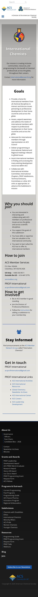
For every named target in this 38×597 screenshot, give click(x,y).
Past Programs (9, 493)
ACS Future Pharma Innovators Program (11, 499)
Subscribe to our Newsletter (19, 567)
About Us (6, 430)
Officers (7, 437)
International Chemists (12, 517)
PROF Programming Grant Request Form (14, 477)
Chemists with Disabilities (13, 512)
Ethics (6, 515)
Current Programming (12, 490)
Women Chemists (10, 525)
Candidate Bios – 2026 (12, 442)
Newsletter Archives (11, 449)
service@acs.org (11, 279)
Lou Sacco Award (10, 473)
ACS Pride (7, 522)
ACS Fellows (8, 481)
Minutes (7, 452)
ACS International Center (21, 395)
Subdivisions (7, 508)
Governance (8, 434)
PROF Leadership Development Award (11, 462)
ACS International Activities (22, 381)
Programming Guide (11, 495)
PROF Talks (8, 544)
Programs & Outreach (12, 486)
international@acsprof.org (21, 77)
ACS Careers (16, 399)
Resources (6, 532)
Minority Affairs (9, 520)
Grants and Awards (11, 457)
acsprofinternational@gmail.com (17, 287)
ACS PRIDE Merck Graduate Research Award (14, 467)
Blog (4, 551)
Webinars (7, 547)
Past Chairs (8, 439)
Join (3, 556)
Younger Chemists (11, 527)
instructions (25, 310)
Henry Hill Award (10, 471)
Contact (7, 447)
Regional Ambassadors (12, 503)
